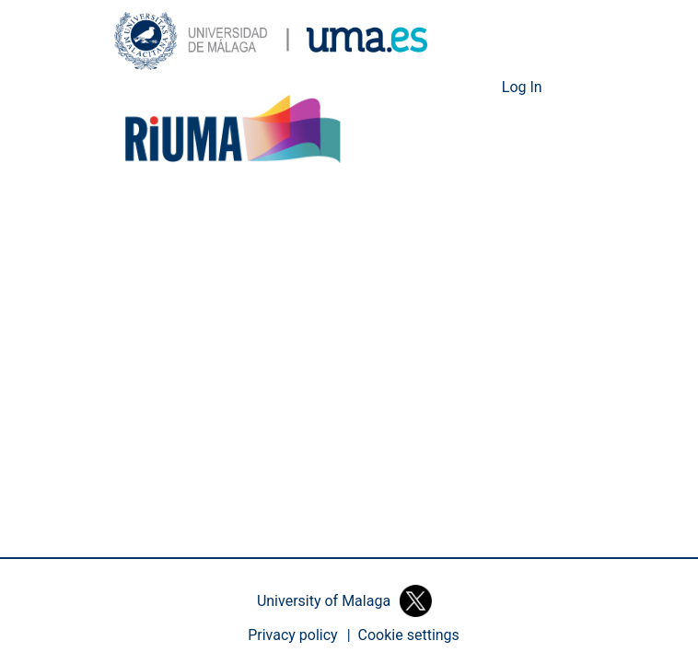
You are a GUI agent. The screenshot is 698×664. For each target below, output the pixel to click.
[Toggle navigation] (570, 87)
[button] (271, 41)
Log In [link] (523, 87)
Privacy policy (293, 635)
